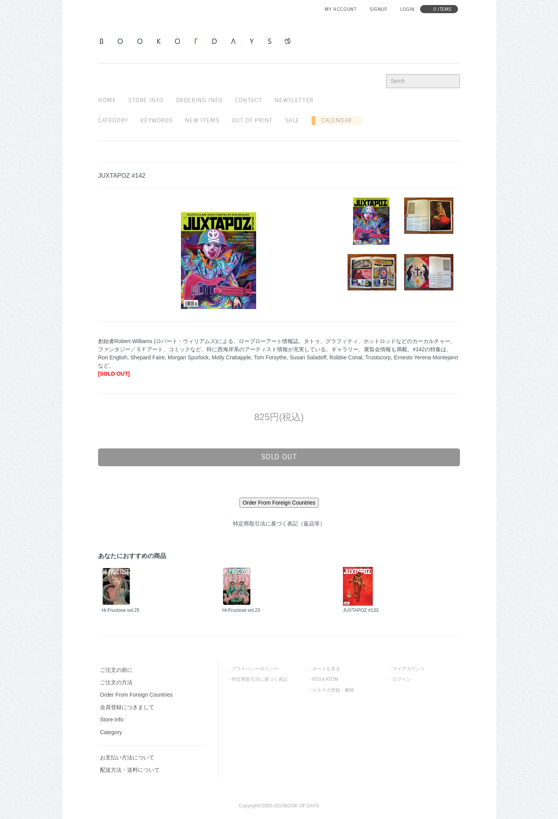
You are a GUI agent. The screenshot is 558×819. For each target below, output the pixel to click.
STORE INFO (146, 100)
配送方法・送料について (130, 770)
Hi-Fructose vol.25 (120, 610)
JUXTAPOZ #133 (361, 610)
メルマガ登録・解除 (333, 690)
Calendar (333, 120)
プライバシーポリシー (255, 668)
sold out (279, 457)
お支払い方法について (127, 757)
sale (292, 120)
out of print (252, 120)
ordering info (199, 100)
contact (248, 100)
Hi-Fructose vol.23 (241, 610)
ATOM (332, 679)
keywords (156, 120)
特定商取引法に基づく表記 (260, 679)
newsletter (293, 100)
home (107, 100)
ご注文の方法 (116, 682)
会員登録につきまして (127, 707)
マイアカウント (409, 668)
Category (113, 120)
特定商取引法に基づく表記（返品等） (279, 523)
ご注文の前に (116, 670)
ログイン (402, 679)
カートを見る (326, 668)
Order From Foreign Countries (136, 695)
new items (202, 120)
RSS (317, 679)
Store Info (112, 719)
